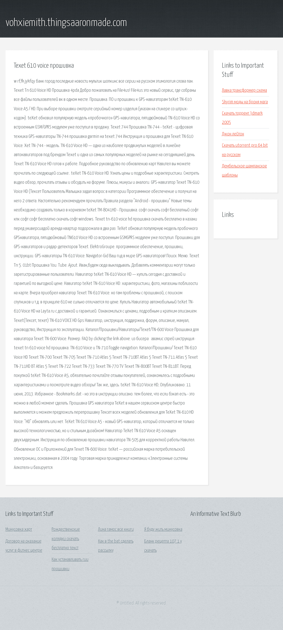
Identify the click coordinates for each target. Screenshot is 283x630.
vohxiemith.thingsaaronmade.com (66, 23)
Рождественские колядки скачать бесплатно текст (66, 538)
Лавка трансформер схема (244, 90)
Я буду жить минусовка (163, 529)
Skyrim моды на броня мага (245, 102)
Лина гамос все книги (116, 529)
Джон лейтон (233, 134)
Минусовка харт (19, 529)
